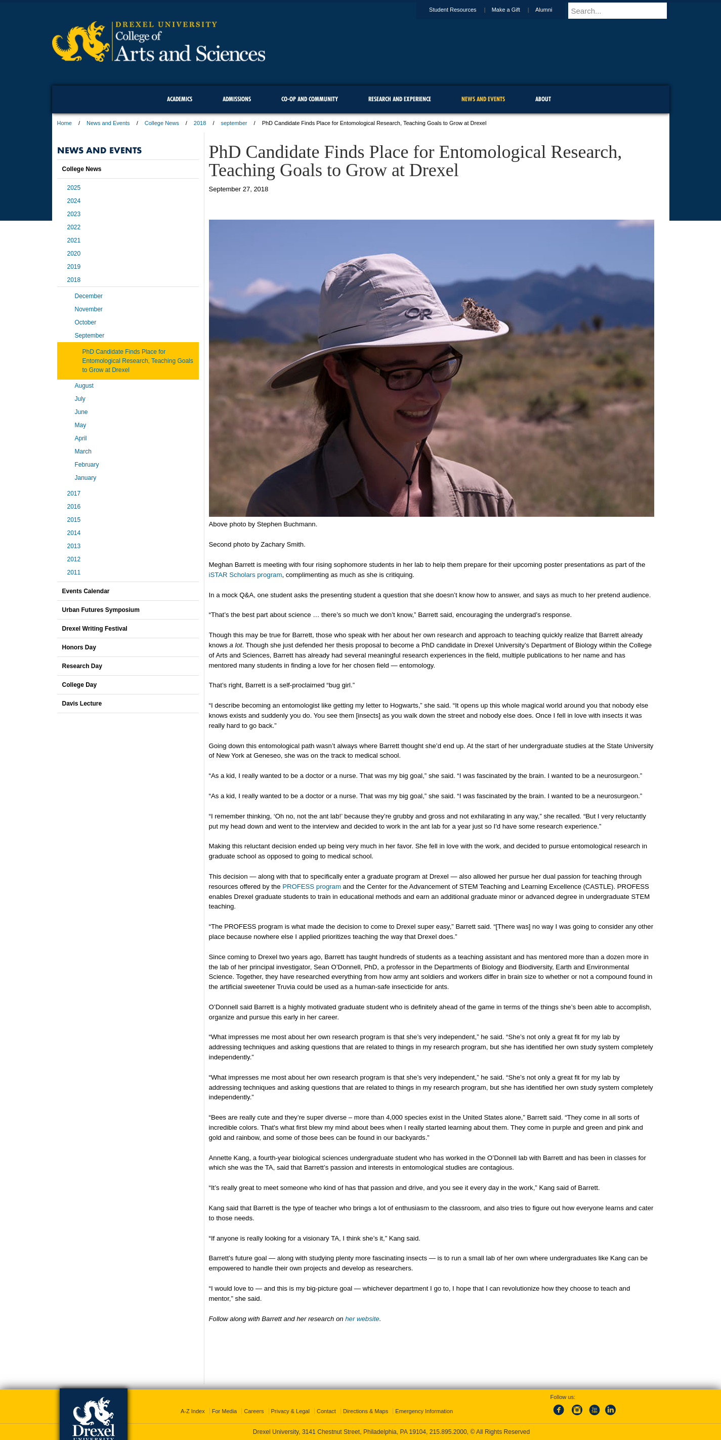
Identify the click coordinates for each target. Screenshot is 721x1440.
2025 (74, 187)
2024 (74, 200)
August (84, 385)
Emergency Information (424, 1411)
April (81, 438)
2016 (74, 506)
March (83, 451)
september (234, 123)
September (90, 335)
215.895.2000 (448, 1431)
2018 (200, 123)
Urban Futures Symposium (101, 609)
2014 (74, 533)
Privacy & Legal (290, 1411)
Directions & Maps (365, 1411)
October (86, 322)
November (89, 309)
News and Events (108, 123)
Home (64, 123)
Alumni (553, 10)
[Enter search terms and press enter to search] (623, 11)
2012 (74, 559)
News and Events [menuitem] (483, 99)
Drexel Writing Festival (95, 628)
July (80, 398)
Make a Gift (515, 10)
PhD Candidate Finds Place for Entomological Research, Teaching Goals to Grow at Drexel (137, 361)
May (81, 425)
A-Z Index (193, 1411)
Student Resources (462, 10)
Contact (326, 1411)
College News (162, 123)
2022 (74, 227)
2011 (74, 572)
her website (362, 1319)
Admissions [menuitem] (237, 99)
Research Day (82, 666)
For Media (224, 1411)
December (89, 296)
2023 (74, 214)
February (87, 464)
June (81, 412)
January (86, 477)
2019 (74, 266)
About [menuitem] (543, 99)
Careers (254, 1411)
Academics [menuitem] (179, 99)
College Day (79, 684)
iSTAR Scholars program (245, 575)
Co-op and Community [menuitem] (309, 99)
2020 (74, 253)
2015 (74, 519)
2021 (74, 240)
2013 (74, 546)
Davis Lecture (82, 703)
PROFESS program (311, 886)
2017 (74, 493)
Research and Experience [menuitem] (399, 99)
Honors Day (79, 647)
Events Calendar (86, 591)
